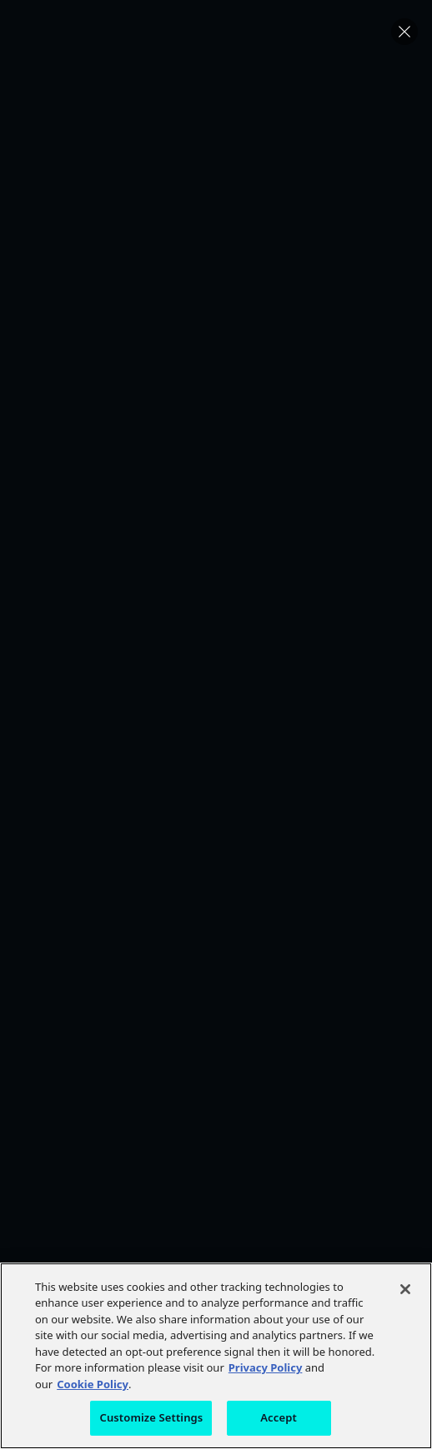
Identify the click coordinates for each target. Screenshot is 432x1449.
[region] (216, 1356)
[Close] (405, 1289)
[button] (404, 31)
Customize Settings (151, 1417)
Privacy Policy (266, 1367)
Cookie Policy (92, 1384)
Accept (278, 1417)
